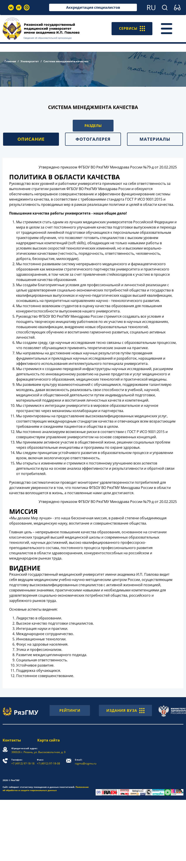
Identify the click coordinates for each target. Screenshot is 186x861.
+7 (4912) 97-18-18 (22, 761)
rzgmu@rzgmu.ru (85, 761)
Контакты (12, 740)
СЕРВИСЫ (132, 28)
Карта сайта (48, 740)
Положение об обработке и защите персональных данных (46, 788)
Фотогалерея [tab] (93, 139)
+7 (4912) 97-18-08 (48, 761)
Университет (30, 61)
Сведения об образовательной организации (48, 37)
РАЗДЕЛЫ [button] (93, 125)
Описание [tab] (31, 139)
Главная (10, 61)
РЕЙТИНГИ (69, 710)
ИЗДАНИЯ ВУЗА (125, 710)
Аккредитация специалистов (93, 7)
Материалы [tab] (155, 139)
